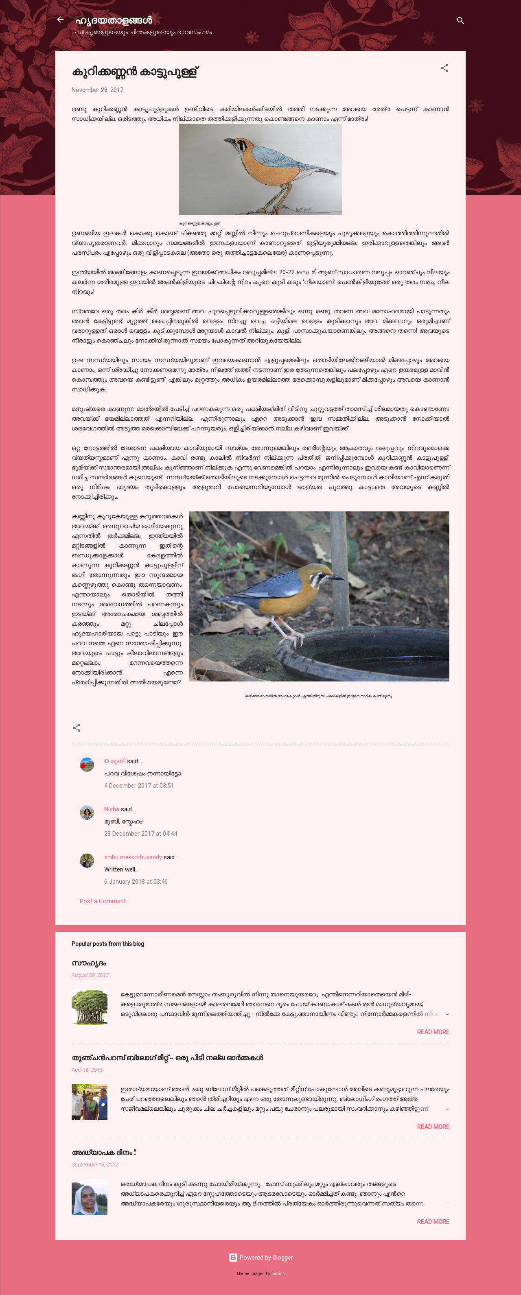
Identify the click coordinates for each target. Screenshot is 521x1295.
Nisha (111, 809)
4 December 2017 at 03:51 (139, 785)
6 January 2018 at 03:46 (136, 881)
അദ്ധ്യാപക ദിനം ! (104, 1152)
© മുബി (115, 761)
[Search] (461, 22)
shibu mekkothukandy (133, 857)
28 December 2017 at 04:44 (140, 833)
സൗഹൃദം (89, 962)
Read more (433, 1032)
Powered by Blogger (260, 1257)
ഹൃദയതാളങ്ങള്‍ (113, 19)
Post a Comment (103, 901)
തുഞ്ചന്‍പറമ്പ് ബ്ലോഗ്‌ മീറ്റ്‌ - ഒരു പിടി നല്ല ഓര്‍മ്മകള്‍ (167, 1057)
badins (278, 1273)
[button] (444, 69)
